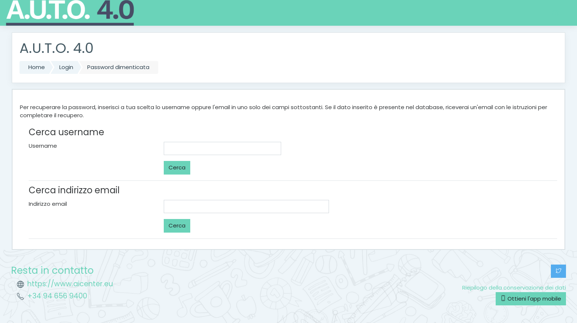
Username (43, 146)
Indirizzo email (48, 204)
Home (36, 67)
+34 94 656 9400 (57, 296)
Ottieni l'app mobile (530, 298)
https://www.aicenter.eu (70, 284)
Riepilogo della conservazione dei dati (514, 287)
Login (66, 67)
